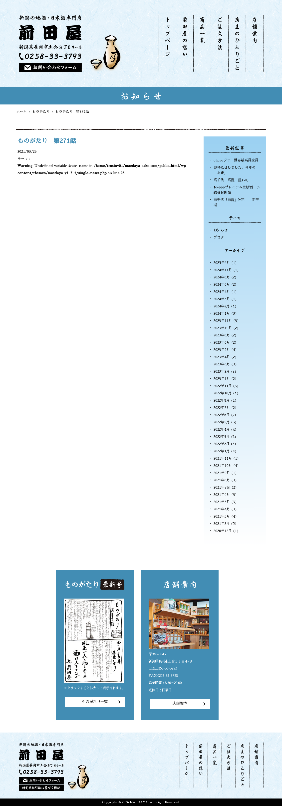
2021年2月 (222, 523)
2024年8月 (222, 277)
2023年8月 (222, 335)
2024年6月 (222, 284)
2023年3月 (222, 364)
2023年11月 (223, 320)
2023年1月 (222, 378)
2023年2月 (222, 371)
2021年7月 (222, 487)
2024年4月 (222, 291)
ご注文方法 (219, 43)
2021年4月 (222, 509)
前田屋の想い (184, 43)
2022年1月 (222, 451)
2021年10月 (223, 465)
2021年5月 (222, 502)
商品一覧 (202, 43)
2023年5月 (222, 349)
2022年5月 (222, 422)
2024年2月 (222, 306)
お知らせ (221, 230)
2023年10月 (223, 328)
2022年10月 (223, 393)
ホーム (21, 111)
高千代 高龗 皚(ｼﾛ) (231, 180)
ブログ (219, 237)
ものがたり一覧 (95, 702)
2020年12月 (223, 531)
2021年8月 (222, 480)
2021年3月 (222, 516)
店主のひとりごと (237, 43)
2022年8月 (222, 400)
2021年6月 (222, 494)
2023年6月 (222, 342)
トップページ (167, 43)
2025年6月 (222, 262)
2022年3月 (222, 436)
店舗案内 (255, 43)
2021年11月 (223, 458)
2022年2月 (222, 444)
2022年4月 (222, 429)
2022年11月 (223, 386)
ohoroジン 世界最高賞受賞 (236, 160)
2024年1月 (222, 313)
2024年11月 (223, 270)
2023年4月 (222, 357)
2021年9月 (222, 473)
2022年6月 (222, 415)
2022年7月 (222, 407)
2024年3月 (222, 299)
